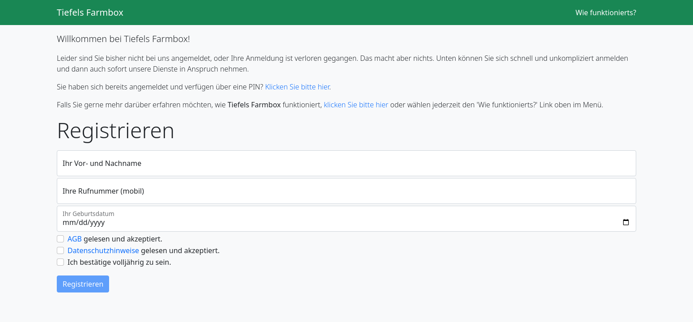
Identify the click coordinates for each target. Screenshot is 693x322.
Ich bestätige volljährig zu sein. (119, 262)
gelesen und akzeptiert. (115, 239)
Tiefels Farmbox (90, 12)
